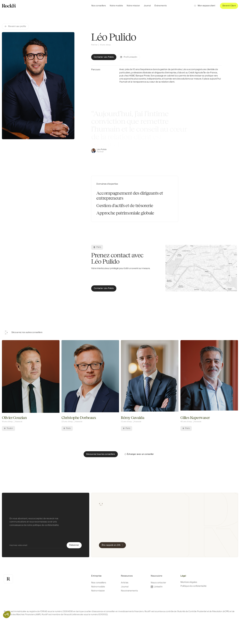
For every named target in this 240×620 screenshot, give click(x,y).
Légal (183, 576)
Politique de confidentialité (193, 586)
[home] (23, 6)
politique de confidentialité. (46, 527)
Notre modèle (116, 5)
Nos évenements (129, 591)
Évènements (160, 5)
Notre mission (133, 5)
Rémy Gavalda (132, 418)
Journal (147, 5)
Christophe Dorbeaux (78, 418)
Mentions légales (188, 582)
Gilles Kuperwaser (195, 418)
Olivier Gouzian (14, 418)
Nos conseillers (98, 5)
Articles (124, 583)
